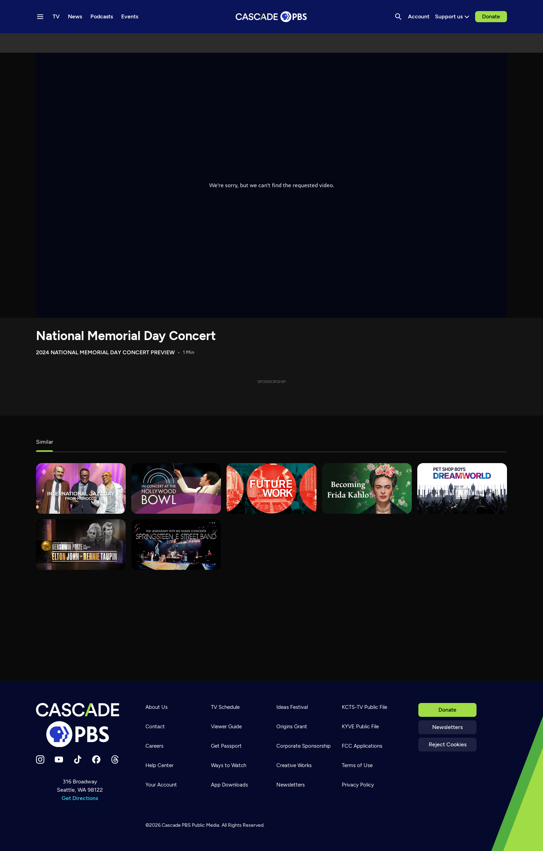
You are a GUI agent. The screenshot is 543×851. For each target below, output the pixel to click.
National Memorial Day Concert (126, 335)
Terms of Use (357, 765)
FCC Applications (362, 746)
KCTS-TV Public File (364, 707)
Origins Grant (291, 726)
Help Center (159, 765)
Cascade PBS (176, 825)
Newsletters (447, 727)
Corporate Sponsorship (303, 746)
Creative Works (294, 765)
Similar (44, 441)
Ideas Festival (292, 707)
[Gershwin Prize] (81, 544)
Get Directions (80, 798)
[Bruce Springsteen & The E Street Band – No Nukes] (176, 544)
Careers (154, 746)
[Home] (79, 725)
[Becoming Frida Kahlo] (367, 488)
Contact (155, 726)
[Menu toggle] (40, 16)
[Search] (398, 16)
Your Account (161, 785)
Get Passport (226, 746)
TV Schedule (225, 707)
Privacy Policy (358, 785)
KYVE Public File (360, 726)
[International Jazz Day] (81, 488)
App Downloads (229, 785)
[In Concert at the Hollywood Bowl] (176, 488)
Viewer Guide (226, 726)
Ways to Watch (228, 765)
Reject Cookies (447, 744)
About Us (156, 707)
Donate (491, 16)
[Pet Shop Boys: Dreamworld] (462, 488)
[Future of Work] (271, 488)
